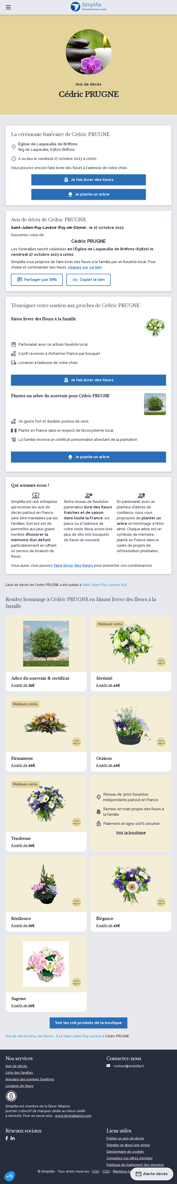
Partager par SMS (37, 280)
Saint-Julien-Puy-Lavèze (82, 1036)
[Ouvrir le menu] (8, 7)
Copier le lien (88, 279)
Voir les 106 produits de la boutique (88, 1023)
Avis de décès (16, 1036)
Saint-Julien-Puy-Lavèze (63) (104, 585)
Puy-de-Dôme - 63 (45, 1036)
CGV (95, 1171)
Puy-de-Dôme (72, 227)
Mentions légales (126, 1171)
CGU (106, 1171)
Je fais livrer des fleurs (88, 180)
